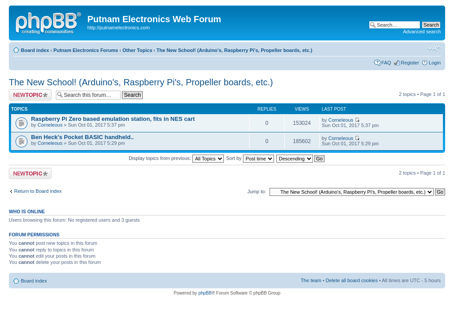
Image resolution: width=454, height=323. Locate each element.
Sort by (250, 158)
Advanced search (422, 31)
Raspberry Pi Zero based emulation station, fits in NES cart (113, 119)
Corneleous (50, 125)
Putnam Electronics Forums (85, 50)
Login (435, 62)
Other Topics (137, 50)
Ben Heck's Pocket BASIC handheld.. (82, 137)
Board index (35, 50)
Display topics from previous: (176, 158)
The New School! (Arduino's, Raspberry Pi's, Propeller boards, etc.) (234, 50)
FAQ (386, 62)
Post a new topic (30, 94)
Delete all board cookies (352, 280)
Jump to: (256, 191)
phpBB (204, 293)
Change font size (434, 48)
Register (410, 62)
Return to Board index (38, 191)
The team (311, 280)
